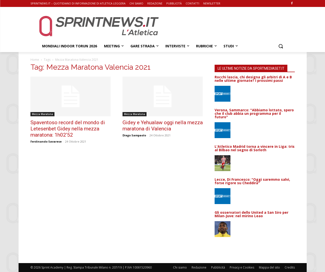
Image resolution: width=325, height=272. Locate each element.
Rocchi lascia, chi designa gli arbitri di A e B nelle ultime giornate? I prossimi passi (253, 79)
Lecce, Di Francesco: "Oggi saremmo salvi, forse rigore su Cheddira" (252, 181)
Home (34, 60)
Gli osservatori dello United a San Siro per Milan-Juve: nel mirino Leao (251, 214)
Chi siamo (180, 267)
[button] (281, 46)
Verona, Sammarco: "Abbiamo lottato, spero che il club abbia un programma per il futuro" (254, 113)
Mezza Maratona (42, 114)
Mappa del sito (269, 267)
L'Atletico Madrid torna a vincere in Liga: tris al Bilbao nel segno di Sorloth (255, 148)
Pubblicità (218, 267)
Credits (290, 267)
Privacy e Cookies (242, 267)
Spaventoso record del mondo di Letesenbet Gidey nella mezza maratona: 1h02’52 (67, 129)
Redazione (199, 267)
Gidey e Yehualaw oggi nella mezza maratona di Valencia (163, 126)
